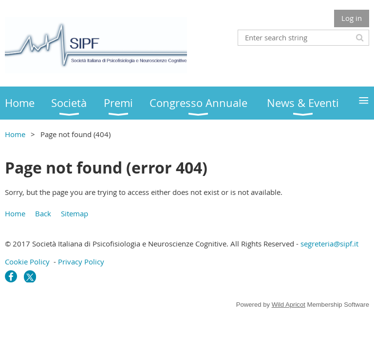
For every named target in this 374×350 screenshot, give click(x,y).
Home (15, 134)
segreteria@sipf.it (329, 243)
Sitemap (74, 213)
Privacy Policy (81, 261)
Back (43, 213)
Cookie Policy (27, 261)
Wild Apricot (288, 304)
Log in (351, 18)
